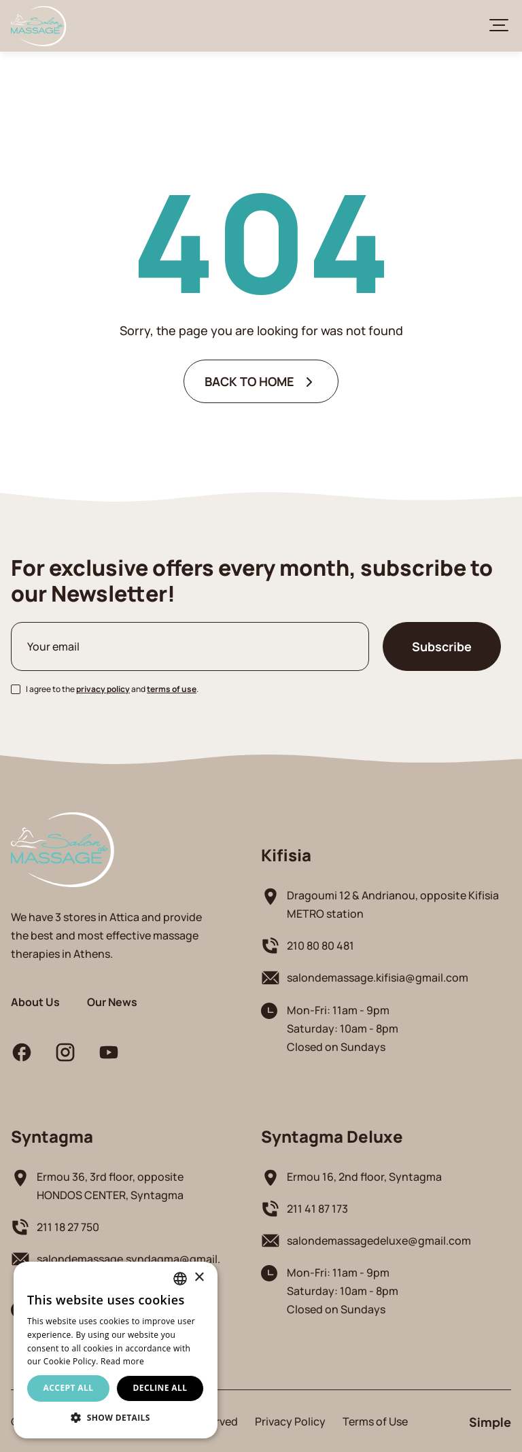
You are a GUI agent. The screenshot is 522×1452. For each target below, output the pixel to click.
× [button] (199, 1278)
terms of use (171, 688)
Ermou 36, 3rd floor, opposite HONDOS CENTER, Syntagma (110, 1186)
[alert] (116, 1350)
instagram (65, 1052)
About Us (35, 1001)
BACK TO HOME (249, 380)
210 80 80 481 (320, 945)
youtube (109, 1052)
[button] (115, 1418)
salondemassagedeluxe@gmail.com (379, 1240)
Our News (112, 1001)
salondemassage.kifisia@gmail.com (377, 977)
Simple (490, 1420)
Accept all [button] (69, 1388)
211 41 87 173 (317, 1208)
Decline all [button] (160, 1388)
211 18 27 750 (68, 1226)
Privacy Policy (290, 1421)
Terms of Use (375, 1421)
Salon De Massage (39, 25)
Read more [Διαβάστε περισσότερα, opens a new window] (122, 1361)
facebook (22, 1052)
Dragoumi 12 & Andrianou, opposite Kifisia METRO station (393, 904)
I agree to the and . (112, 688)
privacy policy (103, 688)
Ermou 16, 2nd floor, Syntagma (364, 1176)
